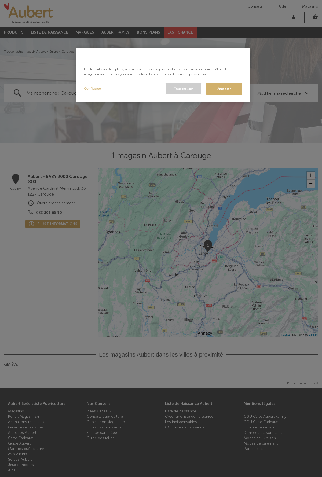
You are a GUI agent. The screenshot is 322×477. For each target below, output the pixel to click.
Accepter (224, 89)
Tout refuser (183, 89)
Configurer (92, 88)
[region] (163, 75)
